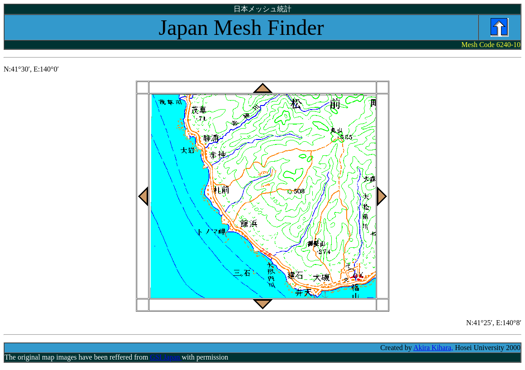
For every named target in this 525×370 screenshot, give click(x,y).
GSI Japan (165, 357)
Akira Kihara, (433, 347)
